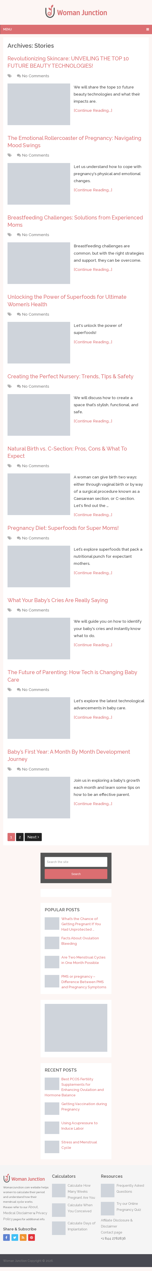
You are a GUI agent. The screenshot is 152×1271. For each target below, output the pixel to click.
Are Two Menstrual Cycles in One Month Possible (83, 964)
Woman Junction (15, 1264)
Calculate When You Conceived (80, 1212)
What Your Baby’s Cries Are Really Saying (60, 603)
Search (76, 878)
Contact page (111, 1236)
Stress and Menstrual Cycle (79, 1149)
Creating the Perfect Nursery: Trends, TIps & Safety (73, 378)
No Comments (35, 76)
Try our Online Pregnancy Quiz (129, 1211)
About (33, 1211)
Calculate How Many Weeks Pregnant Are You (81, 1196)
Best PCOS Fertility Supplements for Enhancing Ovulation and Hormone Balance (74, 1091)
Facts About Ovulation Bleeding (80, 945)
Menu (7, 29)
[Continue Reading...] (93, 111)
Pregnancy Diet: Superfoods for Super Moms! (65, 531)
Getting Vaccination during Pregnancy (84, 1110)
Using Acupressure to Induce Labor (79, 1129)
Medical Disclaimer (18, 1217)
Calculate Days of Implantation (82, 1230)
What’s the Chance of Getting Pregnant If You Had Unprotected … (81, 928)
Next (33, 841)
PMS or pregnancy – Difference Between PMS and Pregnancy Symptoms (83, 985)
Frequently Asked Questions (130, 1193)
